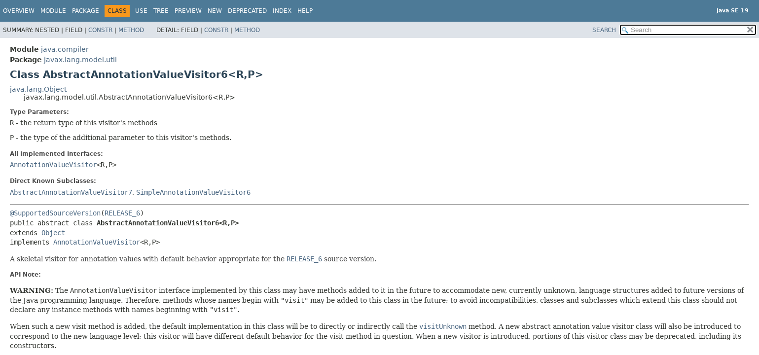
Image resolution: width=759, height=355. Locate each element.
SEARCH (604, 30)
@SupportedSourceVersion (55, 213)
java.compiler (65, 49)
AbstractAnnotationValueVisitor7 (71, 192)
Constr (100, 30)
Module (53, 10)
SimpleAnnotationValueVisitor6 (193, 192)
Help (305, 10)
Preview (188, 10)
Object (53, 233)
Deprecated (247, 10)
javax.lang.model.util (80, 60)
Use (141, 10)
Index (282, 10)
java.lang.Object (38, 89)
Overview (19, 10)
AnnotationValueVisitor (53, 165)
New (215, 10)
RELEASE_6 (122, 213)
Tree (161, 10)
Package (85, 10)
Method (131, 30)
